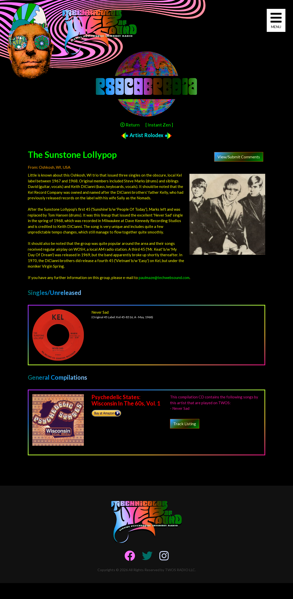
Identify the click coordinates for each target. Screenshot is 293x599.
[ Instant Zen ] (159, 124)
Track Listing (184, 423)
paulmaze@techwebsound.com (164, 277)
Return (130, 124)
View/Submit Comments (238, 156)
